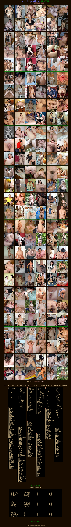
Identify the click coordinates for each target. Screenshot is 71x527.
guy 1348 (20, 481)
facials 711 (20, 427)
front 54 (19, 453)
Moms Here (13, 490)
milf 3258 (38, 401)
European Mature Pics (14, 506)
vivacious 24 (57, 430)
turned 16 (57, 417)
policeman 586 (39, 462)
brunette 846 (10, 433)
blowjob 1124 (11, 424)
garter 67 (19, 461)
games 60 (20, 459)
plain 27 (37, 458)
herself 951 (29, 395)
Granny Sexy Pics (27, 498)
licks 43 (28, 442)
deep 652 (20, 391)
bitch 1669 (10, 421)
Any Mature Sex (13, 504)
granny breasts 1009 (22, 478)
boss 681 (10, 428)
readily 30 (47, 393)
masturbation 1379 (40, 393)
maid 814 (38, 389)
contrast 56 (10, 454)
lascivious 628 (30, 430)
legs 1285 (29, 432)
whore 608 (57, 442)
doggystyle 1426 (21, 400)
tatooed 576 (57, 393)
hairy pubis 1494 (30, 389)
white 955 (57, 440)
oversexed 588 (39, 445)
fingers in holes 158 (22, 437)
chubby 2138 (11, 445)
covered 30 (10, 458)
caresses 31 (10, 441)
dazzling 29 (20, 390)
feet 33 (19, 431)
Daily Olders (26, 490)
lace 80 (28, 427)
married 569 (38, 390)
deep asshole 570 (21, 392)
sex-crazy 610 (48, 417)
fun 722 (19, 456)
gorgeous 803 (20, 474)
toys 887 (56, 415)
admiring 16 (10, 392)
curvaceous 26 (11, 466)
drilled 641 (20, 404)
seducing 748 (48, 414)
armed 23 (10, 401)
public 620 (38, 471)
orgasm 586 (38, 440)
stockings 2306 (48, 430)
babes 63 (10, 409)
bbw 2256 (10, 413)
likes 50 (28, 443)
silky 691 (47, 424)
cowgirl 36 (10, 459)
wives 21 (56, 448)
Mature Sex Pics (27, 494)
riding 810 (47, 400)
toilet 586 (56, 412)
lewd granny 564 (30, 436)
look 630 (29, 447)
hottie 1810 (29, 407)
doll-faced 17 (20, 401)
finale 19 (19, 435)
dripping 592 (20, 405)
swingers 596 (48, 438)
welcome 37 (57, 437)
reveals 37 (47, 399)
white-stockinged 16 (59, 441)
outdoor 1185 (39, 442)
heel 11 (28, 393)
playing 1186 (38, 459)
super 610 (47, 437)
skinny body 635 (48, 425)
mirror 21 (38, 405)
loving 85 (29, 452)
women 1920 (57, 449)
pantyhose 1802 (39, 448)
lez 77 (28, 440)
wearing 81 (57, 435)
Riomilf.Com (13, 502)
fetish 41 (19, 433)
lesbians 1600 (30, 433)
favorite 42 (20, 429)
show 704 (47, 421)
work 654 (56, 450)
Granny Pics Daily (27, 496)
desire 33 (19, 394)
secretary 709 (48, 412)
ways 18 (56, 434)
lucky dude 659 (30, 453)
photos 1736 (38, 454)
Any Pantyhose (13, 508)
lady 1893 (29, 429)
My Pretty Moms (27, 502)
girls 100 (19, 466)
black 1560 (10, 422)
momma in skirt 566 (40, 410)
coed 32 (10, 453)
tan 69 (56, 389)
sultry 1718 (47, 436)
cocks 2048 (10, 452)
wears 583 (57, 436)
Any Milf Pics (26, 505)
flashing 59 (20, 443)
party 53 (38, 449)
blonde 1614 (10, 423)
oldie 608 (38, 437)
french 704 (20, 450)
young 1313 (57, 459)
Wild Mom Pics (13, 512)
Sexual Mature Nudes (14, 514)
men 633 (38, 400)
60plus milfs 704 (11, 388)
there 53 (56, 404)
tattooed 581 (57, 394)
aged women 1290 (12, 393)
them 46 (56, 403)
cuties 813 (10, 468)
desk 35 (19, 395)
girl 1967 (19, 462)
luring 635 (29, 454)
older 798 (38, 436)
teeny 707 (57, 399)
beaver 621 (10, 415)
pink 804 (38, 457)
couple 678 (10, 457)
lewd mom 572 (30, 439)
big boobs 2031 (11, 420)
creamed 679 (11, 460)
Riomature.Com (13, 496)
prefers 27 (38, 469)
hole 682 (29, 398)
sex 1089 (47, 416)
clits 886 (10, 449)
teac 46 (56, 395)
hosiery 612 (29, 404)
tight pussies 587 (58, 408)
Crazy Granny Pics (27, 493)
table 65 (56, 388)
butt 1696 (10, 437)
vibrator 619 (57, 429)
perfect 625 (38, 453)
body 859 (10, 426)
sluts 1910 (47, 427)
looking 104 (29, 448)
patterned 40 (38, 451)
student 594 (47, 434)
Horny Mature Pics (14, 516)
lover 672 (29, 451)
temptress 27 (57, 401)
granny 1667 (20, 477)
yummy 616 (57, 461)
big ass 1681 (10, 419)
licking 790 (29, 441)
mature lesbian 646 (40, 396)
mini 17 (37, 404)
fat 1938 (19, 428)
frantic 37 (20, 447)
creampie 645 (11, 461)
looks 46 (29, 449)
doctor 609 (20, 399)
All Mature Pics (13, 505)
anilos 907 (10, 400)
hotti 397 (29, 406)
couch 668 (10, 456)
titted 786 (57, 411)
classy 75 (10, 448)
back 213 (10, 410)
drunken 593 (20, 407)
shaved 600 (47, 419)
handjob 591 (29, 390)
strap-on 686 (48, 431)
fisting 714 (20, 440)
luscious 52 (29, 455)
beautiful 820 (10, 414)
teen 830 (56, 398)
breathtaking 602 (11, 432)
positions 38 (38, 468)
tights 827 (57, 409)
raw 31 (46, 392)
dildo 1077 (20, 397)
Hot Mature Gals (27, 492)
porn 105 (38, 464)
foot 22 (19, 446)
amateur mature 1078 (12, 396)
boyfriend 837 (11, 429)
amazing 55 (10, 397)
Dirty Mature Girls (27, 503)
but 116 (9, 436)
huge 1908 (29, 410)
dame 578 (20, 388)
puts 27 (37, 475)
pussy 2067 (38, 473)
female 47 (20, 432)
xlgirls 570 (57, 455)
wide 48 (56, 443)
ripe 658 (47, 401)
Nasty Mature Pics (14, 501)
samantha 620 (48, 409)
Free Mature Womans (14, 493)
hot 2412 (29, 405)
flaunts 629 (20, 444)
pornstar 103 (38, 465)
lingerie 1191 (29, 444)
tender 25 (57, 402)
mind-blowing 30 (39, 403)
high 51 (28, 396)
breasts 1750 (11, 431)
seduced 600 (48, 413)
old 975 (37, 435)
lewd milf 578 (29, 438)
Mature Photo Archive (14, 498)
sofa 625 (47, 428)
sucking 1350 (48, 435)
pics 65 (37, 455)
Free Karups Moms (27, 504)
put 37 (37, 474)
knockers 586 (29, 425)
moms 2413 (38, 411)
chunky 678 (10, 446)
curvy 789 (10, 467)
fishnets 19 (20, 439)
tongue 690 (57, 413)
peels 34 (38, 452)
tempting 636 (57, 400)
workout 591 (57, 453)
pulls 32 (37, 472)
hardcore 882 (29, 391)
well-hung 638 (57, 438)
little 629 (29, 446)
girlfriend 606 (20, 463)
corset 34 (10, 455)
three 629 (57, 405)
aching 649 (10, 391)
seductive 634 (48, 415)
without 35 (57, 447)
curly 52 (10, 465)
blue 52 (9, 425)
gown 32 (19, 475)
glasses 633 (20, 469)
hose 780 (29, 403)
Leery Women (13, 495)
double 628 (20, 402)
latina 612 (29, 431)
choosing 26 (10, 444)
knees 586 (29, 424)
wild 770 (56, 445)
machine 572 (38, 388)
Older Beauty (26, 495)
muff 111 (38, 412)
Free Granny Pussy (14, 492)
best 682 (10, 417)
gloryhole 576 (20, 470)
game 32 (19, 458)
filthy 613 (20, 434)
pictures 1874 (39, 456)
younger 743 (57, 460)
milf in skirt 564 (39, 402)
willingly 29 (57, 446)
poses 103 (38, 466)
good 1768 (20, 473)
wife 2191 (57, 444)
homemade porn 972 (31, 401)
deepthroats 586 (21, 393)
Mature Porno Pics (14, 491)
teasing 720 (57, 397)
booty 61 (10, 427)
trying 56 (56, 416)
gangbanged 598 (21, 460)
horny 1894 (29, 402)
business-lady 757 (12, 434)
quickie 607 (47, 388)
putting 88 (38, 476)
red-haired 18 (48, 397)
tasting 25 (57, 392)
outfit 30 (38, 443)
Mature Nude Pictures (27, 507)
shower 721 (47, 422)
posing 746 (38, 467)
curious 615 (10, 464)
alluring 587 (10, 394)
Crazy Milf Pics (26, 501)
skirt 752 (47, 426)
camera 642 (10, 439)
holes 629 (29, 399)
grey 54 (19, 480)
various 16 (57, 428)
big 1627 (10, 418)
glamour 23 (20, 468)
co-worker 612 (11, 451)
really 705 (47, 395)
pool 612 (38, 463)
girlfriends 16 (20, 464)
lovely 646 (29, 450)
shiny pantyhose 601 (49, 420)
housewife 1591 (30, 409)
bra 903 (9, 430)
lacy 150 (29, 428)
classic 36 (10, 447)
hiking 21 (29, 397)
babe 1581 (10, 408)
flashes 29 (20, 442)
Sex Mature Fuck (14, 507)
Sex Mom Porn (13, 497)
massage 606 (39, 392)
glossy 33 (20, 471)
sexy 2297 (47, 418)
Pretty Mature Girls (27, 491)
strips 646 (47, 432)
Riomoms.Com (13, 494)
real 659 (47, 394)
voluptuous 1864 (58, 431)
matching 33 (38, 394)
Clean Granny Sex (14, 515)
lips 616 (28, 445)
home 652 (29, 400)
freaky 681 (20, 448)
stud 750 (47, 433)
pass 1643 (38, 450)
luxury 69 (29, 456)
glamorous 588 (21, 467)
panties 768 (38, 447)
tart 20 (56, 390)
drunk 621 (20, 406)
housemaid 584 (30, 408)
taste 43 (56, 391)
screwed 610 (48, 411)
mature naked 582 (40, 397)
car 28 (9, 440)
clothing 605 (10, 450)
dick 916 (19, 396)
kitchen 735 (29, 423)
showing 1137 (48, 423)
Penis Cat (12, 511)
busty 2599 (10, 435)
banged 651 (10, 411)
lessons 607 (29, 434)
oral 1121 (38, 439)
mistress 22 (38, 407)
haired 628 (29, 388)
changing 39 (10, 442)
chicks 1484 (10, 443)
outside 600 (38, 444)
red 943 (47, 396)
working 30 (57, 452)
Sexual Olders (13, 513)
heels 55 (28, 394)
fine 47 (19, 436)
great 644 (20, 479)
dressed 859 (20, 403)
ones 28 (38, 438)
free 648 (19, 449)
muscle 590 (38, 413)
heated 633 (29, 392)
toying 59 (56, 414)
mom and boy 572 (39, 409)
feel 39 (19, 430)
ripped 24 (47, 402)
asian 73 (10, 402)
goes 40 (19, 472)
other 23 (38, 441)
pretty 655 (38, 470)
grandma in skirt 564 (22, 476)
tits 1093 (56, 410)
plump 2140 (38, 460)
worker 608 (57, 451)
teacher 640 (57, 396)
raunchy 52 (47, 391)
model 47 (38, 408)
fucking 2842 (20, 454)
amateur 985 (10, 395)
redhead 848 (48, 398)
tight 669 (56, 407)
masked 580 (38, 391)
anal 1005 (10, 399)
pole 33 (37, 461)
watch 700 (57, 433)
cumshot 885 (11, 462)
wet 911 (56, 439)
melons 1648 (38, 399)
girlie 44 (19, 465)
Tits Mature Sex (26, 506)
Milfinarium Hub (13, 503)
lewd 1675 (29, 435)
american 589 (11, 398)
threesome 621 (58, 406)
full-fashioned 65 (21, 455)
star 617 (47, 429)
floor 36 (19, 445)
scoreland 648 (48, 410)
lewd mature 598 (30, 437)
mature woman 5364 (40, 398)
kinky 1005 (29, 422)
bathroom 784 (11, 412)
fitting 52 (19, 441)
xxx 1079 (56, 456)
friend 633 (20, 451)
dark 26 (19, 389)
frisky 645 (20, 452)
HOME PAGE (44, 1)
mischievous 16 (39, 406)
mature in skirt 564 (40, 395)
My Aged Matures (27, 497)
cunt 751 (10, 463)
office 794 (38, 434)
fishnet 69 (20, 438)
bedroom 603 (11, 416)
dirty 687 (19, 398)
